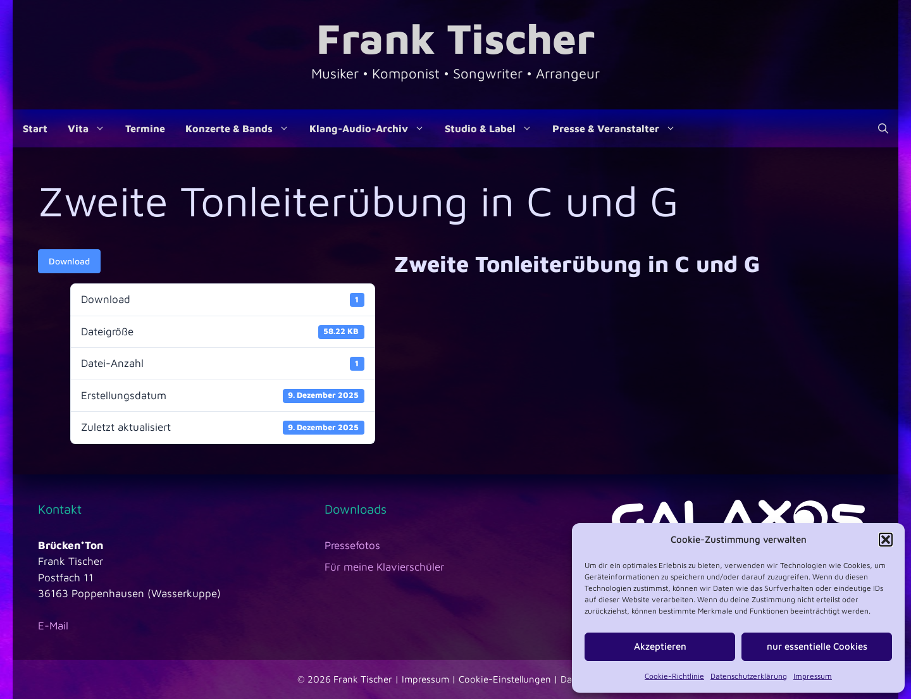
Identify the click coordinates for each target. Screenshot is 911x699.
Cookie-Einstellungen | (510, 679)
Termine (145, 128)
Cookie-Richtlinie (674, 676)
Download (69, 261)
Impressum (812, 676)
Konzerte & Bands (242, 128)
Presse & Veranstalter (619, 128)
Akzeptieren (660, 646)
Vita (91, 128)
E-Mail (53, 625)
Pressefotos (352, 545)
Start (35, 128)
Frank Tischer (455, 38)
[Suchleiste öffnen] (883, 128)
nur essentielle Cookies (817, 646)
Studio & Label (493, 128)
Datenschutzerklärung (748, 676)
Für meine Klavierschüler (384, 566)
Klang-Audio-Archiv (372, 128)
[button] (885, 539)
